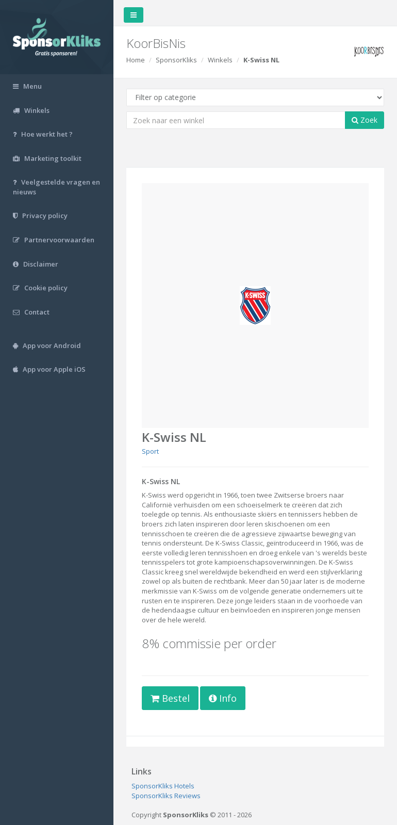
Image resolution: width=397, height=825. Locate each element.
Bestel (170, 698)
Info (223, 698)
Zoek (364, 120)
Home (135, 59)
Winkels (220, 59)
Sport (150, 451)
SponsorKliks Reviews (166, 795)
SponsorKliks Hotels (162, 785)
